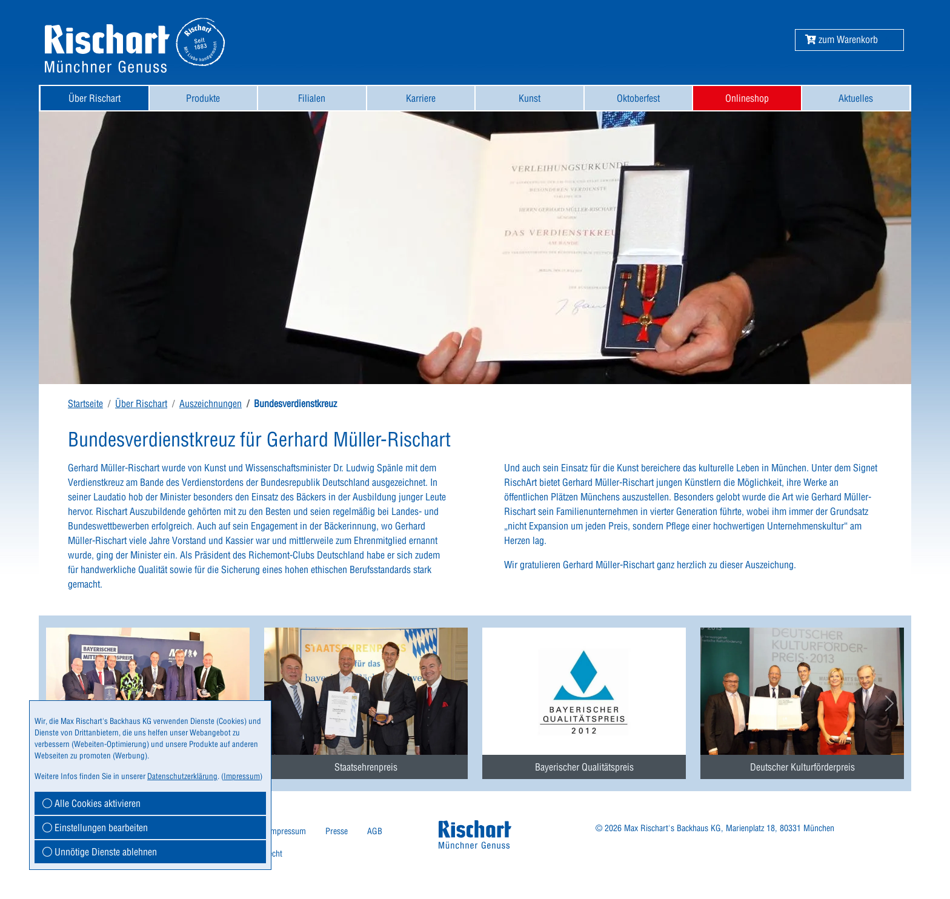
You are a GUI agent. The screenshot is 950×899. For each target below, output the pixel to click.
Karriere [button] (421, 98)
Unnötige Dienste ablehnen (99, 852)
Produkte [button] (203, 98)
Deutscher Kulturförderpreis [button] (802, 767)
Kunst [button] (529, 98)
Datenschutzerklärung (182, 776)
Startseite (85, 403)
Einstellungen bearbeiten (95, 827)
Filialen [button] (311, 98)
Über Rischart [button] (94, 98)
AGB (374, 831)
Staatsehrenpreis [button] (365, 767)
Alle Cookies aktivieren (91, 803)
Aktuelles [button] (856, 98)
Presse (336, 831)
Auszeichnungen (210, 403)
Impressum (287, 831)
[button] (841, 39)
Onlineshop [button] (747, 98)
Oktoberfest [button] (638, 98)
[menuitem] (94, 98)
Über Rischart (141, 403)
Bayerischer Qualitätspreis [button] (584, 767)
